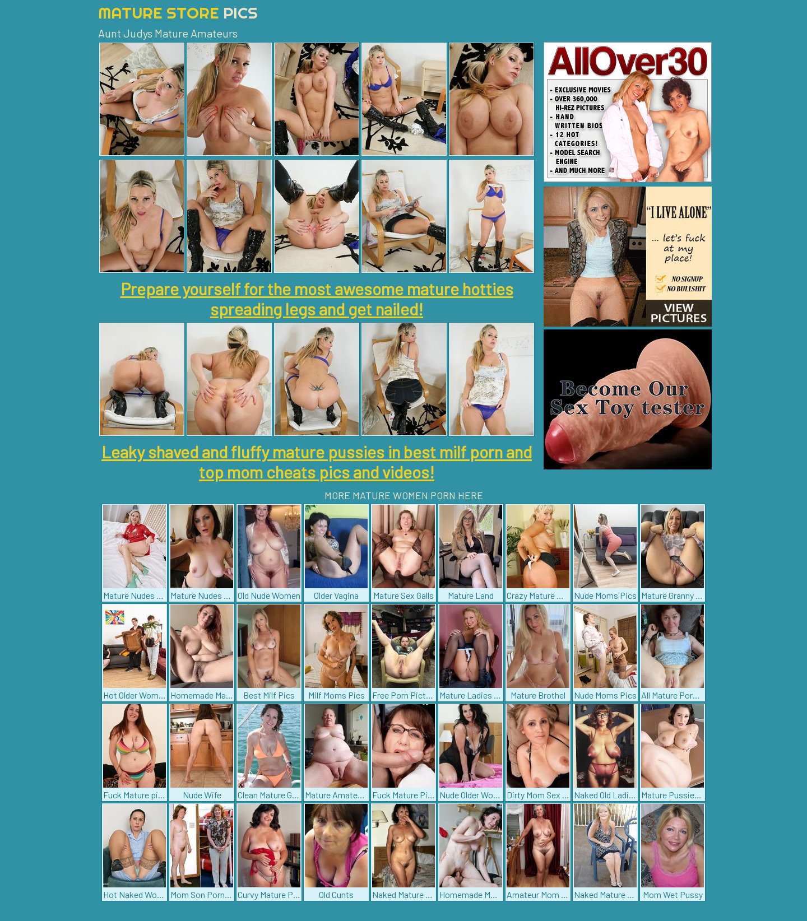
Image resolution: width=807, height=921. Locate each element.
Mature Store (178, 12)
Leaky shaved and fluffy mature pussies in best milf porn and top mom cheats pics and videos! (316, 461)
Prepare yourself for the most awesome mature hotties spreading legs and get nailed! (316, 298)
